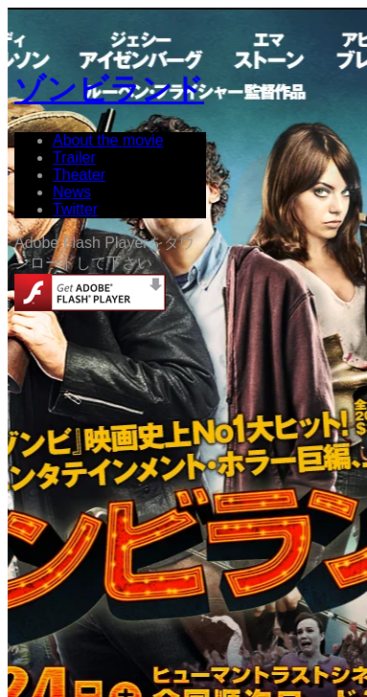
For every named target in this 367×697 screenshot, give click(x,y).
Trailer (74, 157)
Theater (79, 175)
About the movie (108, 140)
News (72, 192)
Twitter (75, 209)
